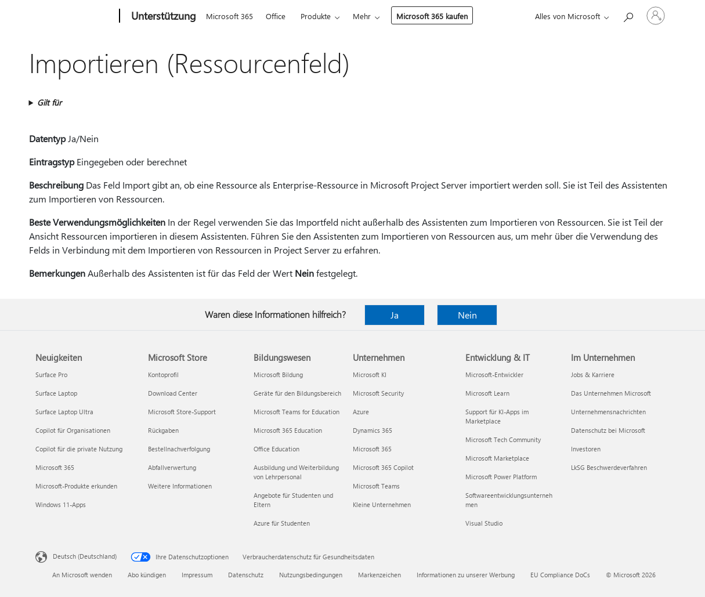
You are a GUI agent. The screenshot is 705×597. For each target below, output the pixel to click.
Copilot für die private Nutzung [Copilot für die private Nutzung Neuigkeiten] (78, 448)
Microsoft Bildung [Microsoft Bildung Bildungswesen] (278, 374)
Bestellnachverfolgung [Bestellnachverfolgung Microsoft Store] (179, 448)
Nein (467, 315)
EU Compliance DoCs (560, 574)
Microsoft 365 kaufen (432, 16)
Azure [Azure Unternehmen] (361, 411)
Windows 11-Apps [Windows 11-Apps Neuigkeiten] (60, 504)
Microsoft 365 (229, 16)
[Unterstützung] (162, 16)
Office (275, 16)
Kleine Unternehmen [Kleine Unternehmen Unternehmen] (382, 504)
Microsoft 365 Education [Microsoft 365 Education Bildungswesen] (288, 430)
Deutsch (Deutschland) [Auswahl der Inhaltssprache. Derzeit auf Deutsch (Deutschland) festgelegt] (85, 556)
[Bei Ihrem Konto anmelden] (656, 16)
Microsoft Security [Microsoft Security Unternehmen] (378, 393)
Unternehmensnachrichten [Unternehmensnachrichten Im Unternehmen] (608, 411)
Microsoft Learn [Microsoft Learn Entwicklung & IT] (487, 393)
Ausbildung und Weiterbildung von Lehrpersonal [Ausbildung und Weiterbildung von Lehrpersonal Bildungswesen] (296, 472)
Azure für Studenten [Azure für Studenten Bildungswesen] (282, 523)
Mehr (362, 16)
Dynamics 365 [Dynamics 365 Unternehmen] (372, 430)
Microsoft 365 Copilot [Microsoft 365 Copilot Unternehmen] (383, 467)
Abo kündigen (147, 574)
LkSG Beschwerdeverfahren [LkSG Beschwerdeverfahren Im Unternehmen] (609, 467)
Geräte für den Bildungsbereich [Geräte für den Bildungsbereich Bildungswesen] (297, 393)
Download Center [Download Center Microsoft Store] (172, 393)
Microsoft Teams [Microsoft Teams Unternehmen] (376, 486)
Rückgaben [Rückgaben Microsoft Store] (163, 430)
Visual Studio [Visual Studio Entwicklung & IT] (483, 523)
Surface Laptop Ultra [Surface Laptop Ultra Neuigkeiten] (64, 411)
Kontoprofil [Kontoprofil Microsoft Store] (163, 374)
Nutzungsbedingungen (310, 574)
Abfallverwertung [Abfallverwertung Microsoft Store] (172, 467)
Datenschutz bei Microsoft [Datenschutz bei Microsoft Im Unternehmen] (608, 430)
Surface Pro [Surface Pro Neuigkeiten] (51, 374)
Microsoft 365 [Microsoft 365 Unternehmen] (372, 448)
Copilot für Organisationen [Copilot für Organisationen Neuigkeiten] (72, 430)
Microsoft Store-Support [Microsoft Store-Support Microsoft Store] (182, 411)
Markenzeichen (379, 574)
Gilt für (49, 102)
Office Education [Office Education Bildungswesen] (276, 448)
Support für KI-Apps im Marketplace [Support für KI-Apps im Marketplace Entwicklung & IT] (497, 416)
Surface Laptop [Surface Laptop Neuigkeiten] (56, 393)
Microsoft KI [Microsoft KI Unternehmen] (369, 374)
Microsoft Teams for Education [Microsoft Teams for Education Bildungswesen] (296, 411)
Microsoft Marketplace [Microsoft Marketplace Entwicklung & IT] (497, 458)
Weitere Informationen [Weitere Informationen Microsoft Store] (180, 486)
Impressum (197, 574)
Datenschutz (245, 574)
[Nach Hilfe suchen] (627, 15)
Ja (395, 315)
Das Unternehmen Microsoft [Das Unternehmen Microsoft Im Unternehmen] (611, 393)
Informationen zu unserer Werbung (466, 574)
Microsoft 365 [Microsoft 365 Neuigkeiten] (54, 467)
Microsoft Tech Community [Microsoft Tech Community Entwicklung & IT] (503, 439)
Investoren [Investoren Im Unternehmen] (586, 448)
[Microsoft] (75, 16)
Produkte (316, 16)
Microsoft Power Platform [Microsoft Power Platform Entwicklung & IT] (501, 476)
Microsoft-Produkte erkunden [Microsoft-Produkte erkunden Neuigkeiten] (76, 486)
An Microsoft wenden (82, 574)
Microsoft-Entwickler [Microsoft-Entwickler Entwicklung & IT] (494, 374)
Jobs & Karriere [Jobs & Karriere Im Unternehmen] (592, 374)
